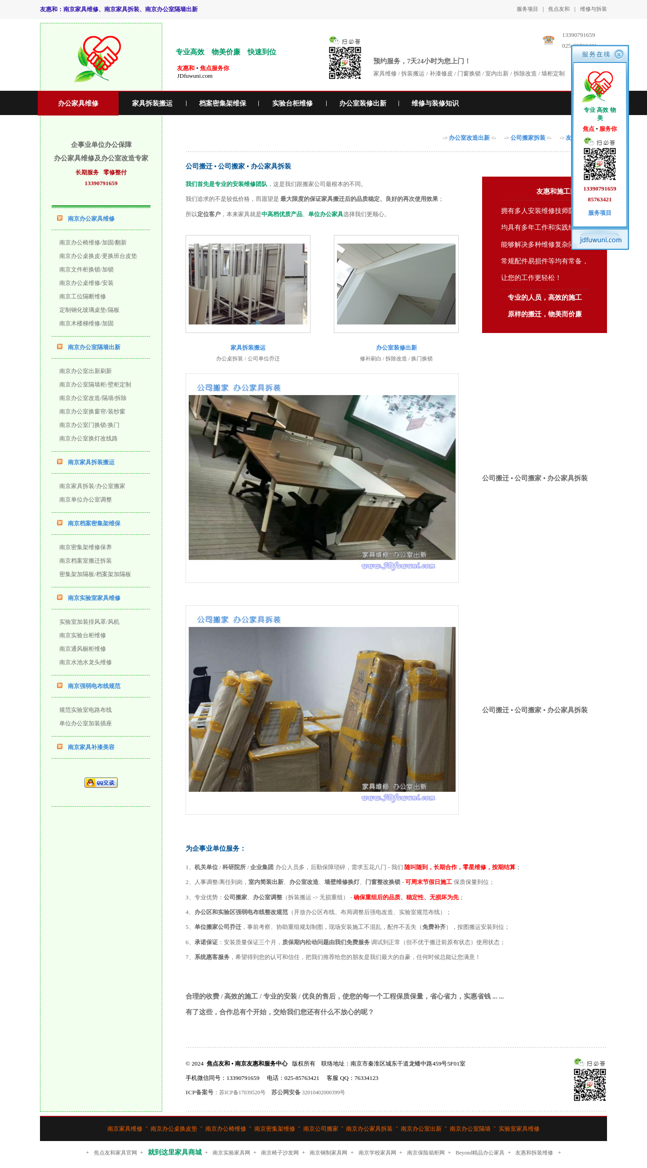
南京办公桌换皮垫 (174, 1128)
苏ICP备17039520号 (242, 1092)
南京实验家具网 (231, 1153)
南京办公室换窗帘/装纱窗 (92, 411)
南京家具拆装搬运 (91, 462)
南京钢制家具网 (328, 1153)
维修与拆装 (593, 9)
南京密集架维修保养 (85, 547)
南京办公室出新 (421, 1128)
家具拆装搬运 (152, 103)
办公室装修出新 (362, 103)
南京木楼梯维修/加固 (86, 323)
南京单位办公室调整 (85, 499)
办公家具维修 (78, 103)
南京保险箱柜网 (426, 1153)
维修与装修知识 (435, 103)
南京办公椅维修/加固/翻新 (93, 242)
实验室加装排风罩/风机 (89, 621)
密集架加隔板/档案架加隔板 (95, 574)
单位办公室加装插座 (85, 723)
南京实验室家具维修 (94, 598)
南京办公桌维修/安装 (86, 283)
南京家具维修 (124, 1128)
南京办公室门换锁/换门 (89, 425)
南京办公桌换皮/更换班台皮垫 (98, 256)
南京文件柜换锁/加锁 (86, 269)
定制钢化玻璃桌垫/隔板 (89, 309)
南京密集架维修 (274, 1128)
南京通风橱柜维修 (82, 648)
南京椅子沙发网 (280, 1153)
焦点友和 (559, 9)
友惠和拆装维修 (534, 1153)
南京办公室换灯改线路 (88, 438)
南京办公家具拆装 (369, 1128)
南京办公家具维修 (91, 218)
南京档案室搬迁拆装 (85, 560)
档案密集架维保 (222, 103)
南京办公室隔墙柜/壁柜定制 (95, 384)
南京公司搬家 (320, 1128)
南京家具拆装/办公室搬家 (92, 486)
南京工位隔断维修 (82, 296)
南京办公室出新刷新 (85, 371)
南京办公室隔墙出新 (94, 347)
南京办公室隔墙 (470, 1128)
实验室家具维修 (519, 1128)
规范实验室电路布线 (85, 709)
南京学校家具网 (377, 1153)
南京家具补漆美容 (91, 747)
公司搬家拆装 (527, 137)
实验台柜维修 (292, 103)
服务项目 (527, 9)
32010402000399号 (323, 1092)
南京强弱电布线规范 (94, 686)
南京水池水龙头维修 (85, 662)
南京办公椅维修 (225, 1128)
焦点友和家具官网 (115, 1153)
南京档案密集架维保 (94, 523)
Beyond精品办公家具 (480, 1153)
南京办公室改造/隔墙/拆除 (93, 398)
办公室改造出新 (469, 137)
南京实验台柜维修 (82, 635)
